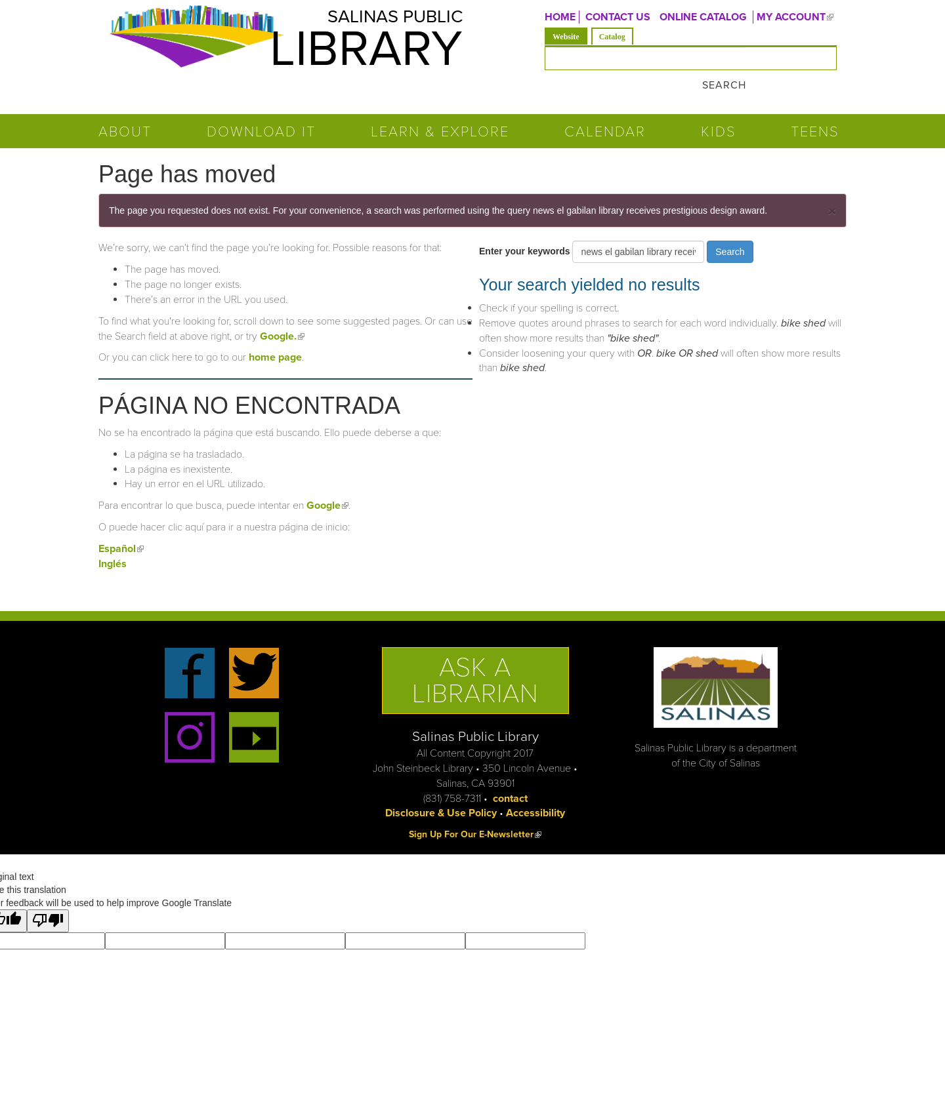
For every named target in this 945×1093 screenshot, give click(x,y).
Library (348, 54)
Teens (815, 107)
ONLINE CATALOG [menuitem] (703, 17)
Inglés (112, 539)
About (125, 107)
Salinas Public (381, 19)
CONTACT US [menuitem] (617, 17)
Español (121, 524)
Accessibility (535, 788)
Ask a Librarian (475, 656)
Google (327, 481)
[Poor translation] (48, 896)
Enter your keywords (525, 227)
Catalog (612, 36)
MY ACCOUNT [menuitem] (797, 17)
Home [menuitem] (560, 17)
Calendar (605, 107)
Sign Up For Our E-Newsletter (475, 810)
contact (510, 773)
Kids (718, 107)
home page (275, 333)
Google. (282, 311)
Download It (261, 107)
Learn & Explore (440, 107)
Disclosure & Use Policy (441, 788)
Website (570, 35)
